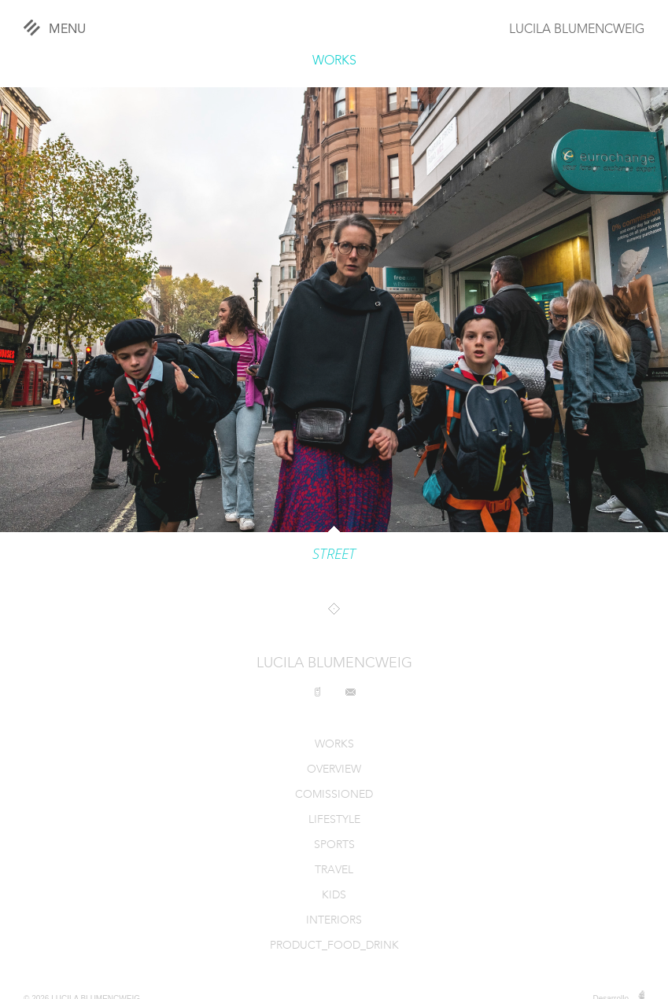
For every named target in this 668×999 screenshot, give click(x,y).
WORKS (334, 61)
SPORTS (334, 845)
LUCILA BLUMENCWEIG (576, 30)
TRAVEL (334, 870)
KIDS (334, 896)
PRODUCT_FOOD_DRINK (334, 946)
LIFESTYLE (334, 820)
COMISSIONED (334, 795)
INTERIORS (334, 921)
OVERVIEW (334, 770)
